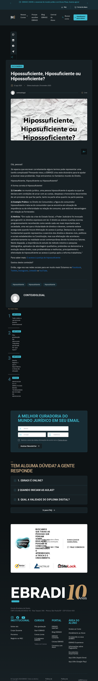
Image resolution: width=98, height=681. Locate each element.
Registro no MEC (17, 638)
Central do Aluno (53, 17)
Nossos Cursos (23, 16)
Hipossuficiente (34, 284)
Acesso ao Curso (75, 629)
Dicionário (17, 66)
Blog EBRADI (44, 16)
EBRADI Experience (76, 642)
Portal (56, 620)
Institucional (20, 620)
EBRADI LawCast (55, 627)
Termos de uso (62, 440)
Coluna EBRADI (57, 641)
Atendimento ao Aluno (77, 633)
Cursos (39, 620)
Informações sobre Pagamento (76, 647)
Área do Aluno (74, 621)
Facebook (76, 267)
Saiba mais (46, 540)
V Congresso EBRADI (39, 639)
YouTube (43, 270)
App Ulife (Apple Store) (77, 657)
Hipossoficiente (18, 284)
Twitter (14, 270)
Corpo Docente (16, 630)
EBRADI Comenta (55, 636)
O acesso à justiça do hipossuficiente (43, 257)
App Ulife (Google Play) (78, 661)
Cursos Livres (39, 634)
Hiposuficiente (50, 284)
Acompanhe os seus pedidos (76, 637)
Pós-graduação (40, 626)
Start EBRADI (39, 630)
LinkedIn (33, 270)
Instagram (23, 270)
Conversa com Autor (57, 646)
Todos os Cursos (40, 644)
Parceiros (14, 634)
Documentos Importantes (73, 652)
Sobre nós (14, 626)
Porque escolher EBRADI (35, 17)
